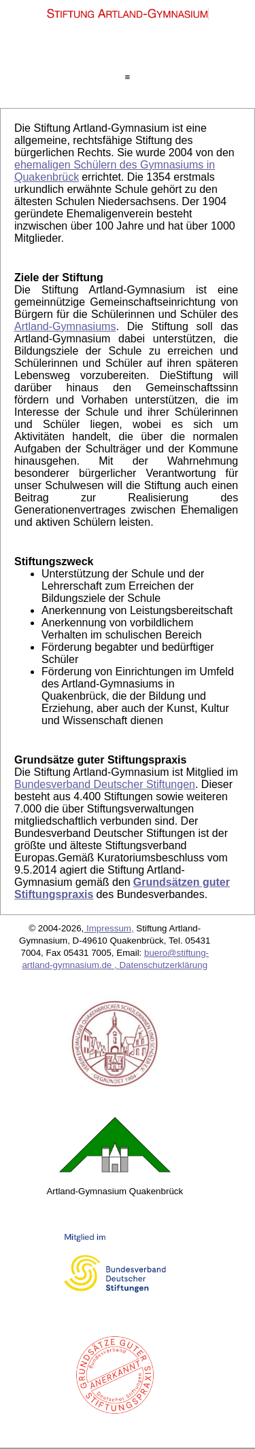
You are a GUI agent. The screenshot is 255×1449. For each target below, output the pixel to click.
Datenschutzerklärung (163, 965)
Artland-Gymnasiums (65, 326)
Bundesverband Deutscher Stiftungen (104, 784)
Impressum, (108, 928)
